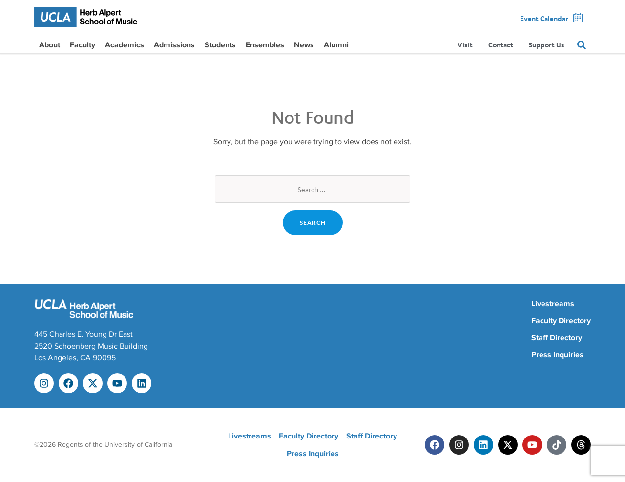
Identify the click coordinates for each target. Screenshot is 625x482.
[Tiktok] (556, 445)
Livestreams (552, 303)
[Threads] (581, 445)
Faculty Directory (561, 321)
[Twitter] (508, 445)
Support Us (546, 45)
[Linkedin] (483, 445)
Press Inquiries (557, 355)
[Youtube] (532, 445)
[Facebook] (434, 445)
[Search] (581, 45)
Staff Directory (556, 338)
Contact (500, 45)
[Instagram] (459, 445)
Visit (465, 45)
